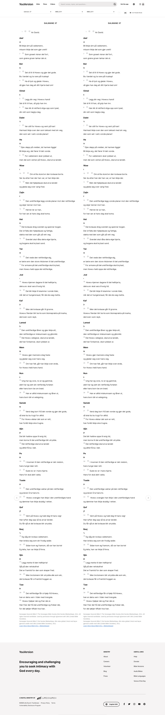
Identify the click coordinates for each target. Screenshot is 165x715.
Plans (45, 4)
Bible (38, 4)
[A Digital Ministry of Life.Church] (82, 696)
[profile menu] (142, 4)
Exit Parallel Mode (136, 13)
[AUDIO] (119, 12)
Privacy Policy (45, 703)
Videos (52, 4)
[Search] (85, 4)
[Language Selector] (134, 4)
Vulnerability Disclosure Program (30, 705)
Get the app (124, 4)
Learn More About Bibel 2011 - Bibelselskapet (34, 626)
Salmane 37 (38, 12)
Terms (53, 703)
